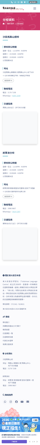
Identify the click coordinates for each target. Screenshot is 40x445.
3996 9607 (12, 385)
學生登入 (33, 2)
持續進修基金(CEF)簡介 (12, 326)
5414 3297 (16, 211)
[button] (12, 2)
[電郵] (27, 401)
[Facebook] (21, 2)
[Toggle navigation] (34, 8)
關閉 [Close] (35, 420)
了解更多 (14, 441)
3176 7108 (12, 368)
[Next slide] (37, 441)
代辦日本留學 (8, 340)
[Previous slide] (30, 441)
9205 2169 (16, 95)
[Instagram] (18, 2)
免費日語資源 (8, 344)
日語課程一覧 (8, 333)
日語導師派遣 (8, 337)
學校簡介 (6, 322)
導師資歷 (6, 329)
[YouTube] (22, 401)
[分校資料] (24, 2)
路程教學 (8, 80)
